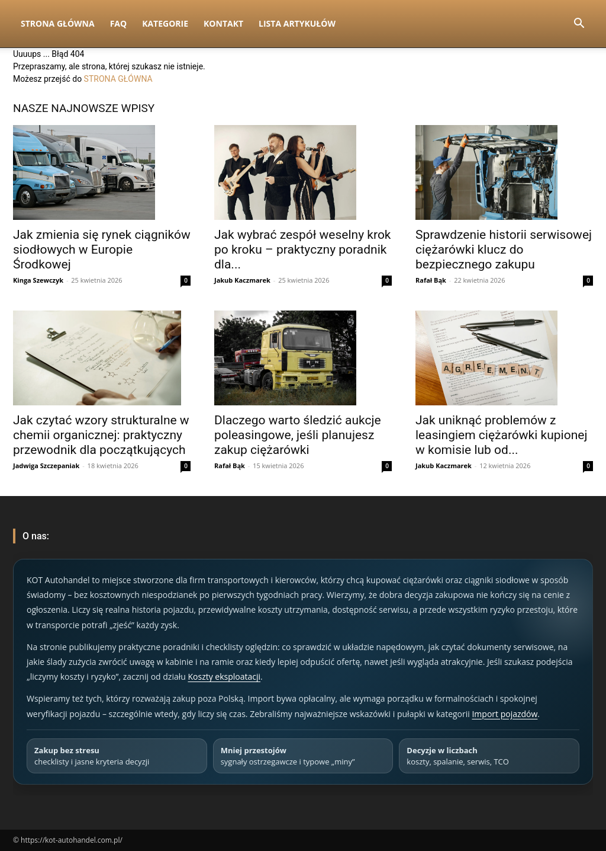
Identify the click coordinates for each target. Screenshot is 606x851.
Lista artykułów (297, 23)
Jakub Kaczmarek (242, 280)
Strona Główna (58, 23)
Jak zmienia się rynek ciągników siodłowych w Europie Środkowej (102, 249)
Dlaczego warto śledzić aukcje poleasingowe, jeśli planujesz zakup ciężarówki (297, 435)
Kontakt (223, 23)
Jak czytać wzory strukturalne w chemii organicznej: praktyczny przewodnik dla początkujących (101, 435)
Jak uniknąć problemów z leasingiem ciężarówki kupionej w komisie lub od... (501, 435)
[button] (579, 24)
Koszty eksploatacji (224, 676)
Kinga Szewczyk (38, 280)
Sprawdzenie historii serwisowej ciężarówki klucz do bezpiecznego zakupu (503, 249)
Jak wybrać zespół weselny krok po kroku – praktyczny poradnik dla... (302, 249)
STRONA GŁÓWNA (118, 79)
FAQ (118, 23)
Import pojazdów (504, 713)
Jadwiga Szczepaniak (46, 465)
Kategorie (165, 23)
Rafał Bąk (430, 280)
